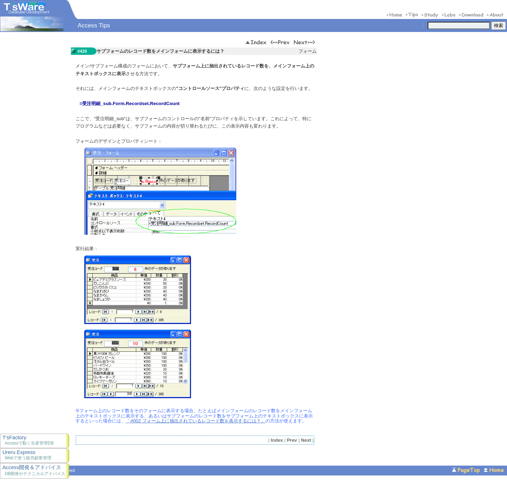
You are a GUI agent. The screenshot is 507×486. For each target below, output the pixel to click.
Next (306, 440)
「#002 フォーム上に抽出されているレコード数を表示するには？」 (195, 420)
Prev (292, 440)
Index (277, 440)
